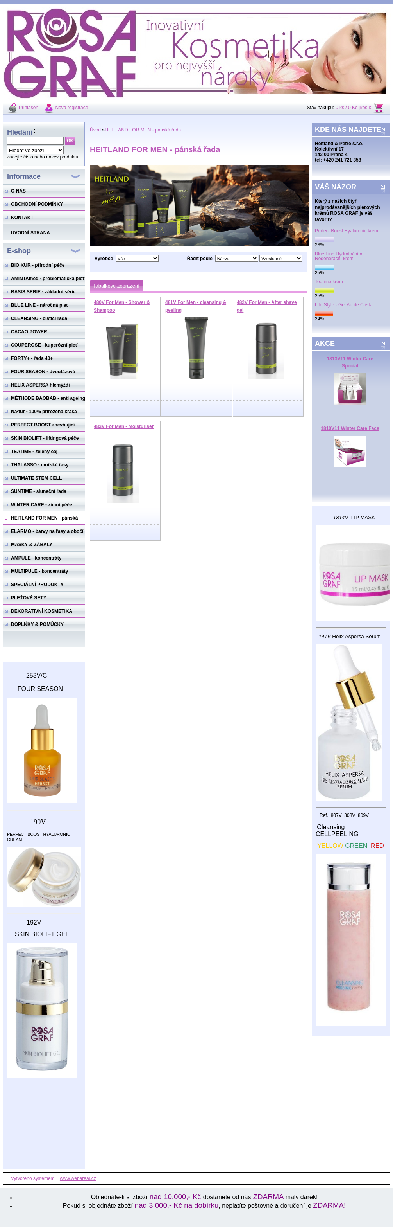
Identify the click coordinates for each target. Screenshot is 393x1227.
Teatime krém (329, 281)
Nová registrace (71, 107)
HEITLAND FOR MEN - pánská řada (143, 130)
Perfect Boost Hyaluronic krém (346, 230)
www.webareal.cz (78, 1178)
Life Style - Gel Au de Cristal (344, 304)
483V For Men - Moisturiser (124, 426)
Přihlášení (29, 107)
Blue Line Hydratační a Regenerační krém (338, 256)
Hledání (19, 132)
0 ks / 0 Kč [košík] (354, 107)
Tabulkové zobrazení (116, 286)
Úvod (95, 130)
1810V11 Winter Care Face (350, 428)
